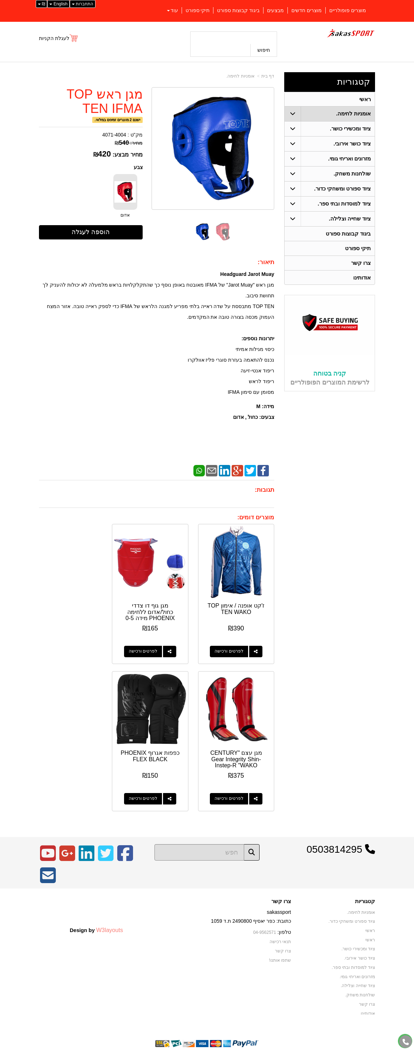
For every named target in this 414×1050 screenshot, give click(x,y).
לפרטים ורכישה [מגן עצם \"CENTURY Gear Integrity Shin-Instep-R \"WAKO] (67, 646)
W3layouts (109, 920)
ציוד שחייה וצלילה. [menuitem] (350, 219)
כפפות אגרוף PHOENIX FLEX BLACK (238, 749)
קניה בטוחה (329, 374)
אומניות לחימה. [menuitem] (353, 114)
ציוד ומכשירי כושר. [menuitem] (350, 129)
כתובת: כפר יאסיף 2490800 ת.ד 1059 (251, 911)
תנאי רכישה (280, 931)
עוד (172, 10)
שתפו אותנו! (280, 950)
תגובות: (264, 489)
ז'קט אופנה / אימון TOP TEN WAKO (239, 604)
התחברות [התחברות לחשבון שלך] (82, 3)
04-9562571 (264, 922)
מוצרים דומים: (255, 517)
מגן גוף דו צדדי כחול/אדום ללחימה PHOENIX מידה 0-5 (156, 607)
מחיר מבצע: (128, 155)
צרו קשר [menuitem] (361, 263)
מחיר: (128, 143)
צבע (138, 167)
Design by (96, 920)
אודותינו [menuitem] (362, 278)
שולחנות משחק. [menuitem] (352, 174)
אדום (125, 215)
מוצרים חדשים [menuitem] (306, 10)
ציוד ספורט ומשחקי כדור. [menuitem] (342, 189)
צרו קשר (281, 892)
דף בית (267, 76)
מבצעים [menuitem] (275, 10)
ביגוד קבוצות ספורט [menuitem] (238, 10)
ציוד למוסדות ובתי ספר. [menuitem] (344, 204)
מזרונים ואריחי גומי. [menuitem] (349, 159)
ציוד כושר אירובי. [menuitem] (352, 144)
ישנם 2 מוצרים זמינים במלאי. (117, 120)
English (58, 3)
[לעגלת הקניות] (59, 38)
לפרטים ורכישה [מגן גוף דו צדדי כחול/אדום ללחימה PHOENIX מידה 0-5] (149, 646)
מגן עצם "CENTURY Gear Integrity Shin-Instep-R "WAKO (74, 607)
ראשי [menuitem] (365, 99)
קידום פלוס (195, 1045)
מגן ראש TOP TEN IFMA (104, 101)
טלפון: (284, 922)
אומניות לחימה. (240, 76)
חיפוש (263, 50)
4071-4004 (114, 135)
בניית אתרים (176, 1045)
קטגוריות (353, 81)
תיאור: (265, 262)
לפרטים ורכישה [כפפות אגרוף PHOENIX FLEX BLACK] (231, 789)
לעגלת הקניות (54, 38)
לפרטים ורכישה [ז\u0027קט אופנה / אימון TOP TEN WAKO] (231, 646)
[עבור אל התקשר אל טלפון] (406, 1042)
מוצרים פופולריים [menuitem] (347, 10)
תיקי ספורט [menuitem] (198, 10)
